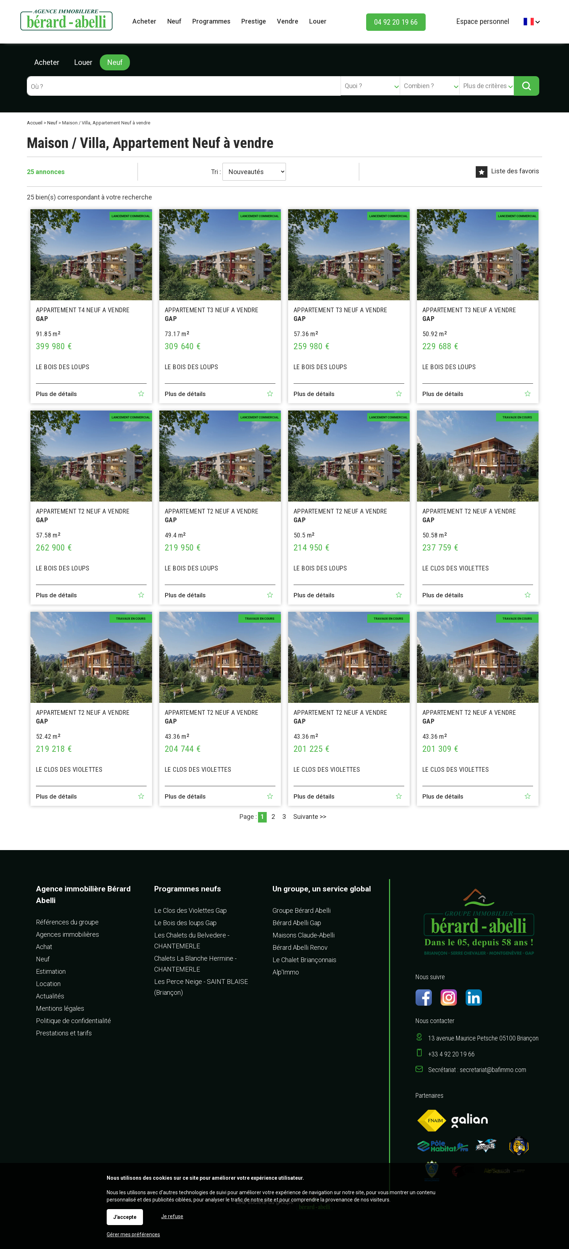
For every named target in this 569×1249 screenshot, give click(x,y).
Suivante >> (309, 816)
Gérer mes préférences (133, 1234)
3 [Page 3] (284, 816)
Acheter (47, 62)
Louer (83, 62)
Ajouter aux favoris (141, 393)
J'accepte (124, 1217)
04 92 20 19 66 (396, 22)
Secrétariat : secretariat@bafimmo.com (477, 1069)
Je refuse (172, 1216)
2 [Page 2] (273, 816)
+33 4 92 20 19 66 (451, 1054)
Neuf (115, 62)
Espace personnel (482, 21)
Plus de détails (56, 393)
